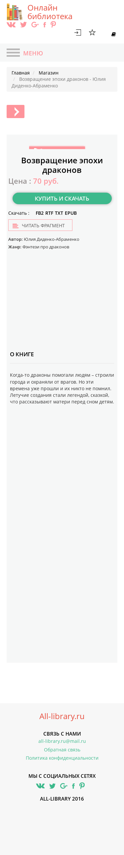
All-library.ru (62, 716)
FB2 (40, 213)
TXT (59, 213)
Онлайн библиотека (49, 11)
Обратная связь (62, 749)
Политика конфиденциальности (62, 758)
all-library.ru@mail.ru (62, 741)
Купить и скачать (62, 198)
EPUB (71, 213)
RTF (49, 213)
